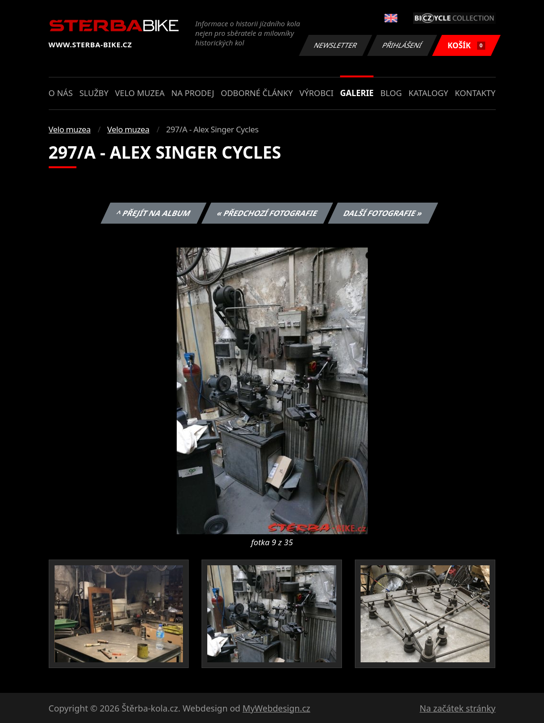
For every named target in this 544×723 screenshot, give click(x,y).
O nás (61, 92)
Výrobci (316, 92)
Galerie (356, 92)
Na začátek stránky (458, 708)
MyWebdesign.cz (276, 708)
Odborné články (257, 92)
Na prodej (192, 92)
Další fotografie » (383, 213)
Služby (93, 92)
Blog (391, 92)
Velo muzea (140, 92)
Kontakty (475, 92)
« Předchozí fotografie (267, 213)
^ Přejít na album (153, 213)
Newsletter (335, 45)
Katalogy (428, 92)
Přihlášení (402, 45)
